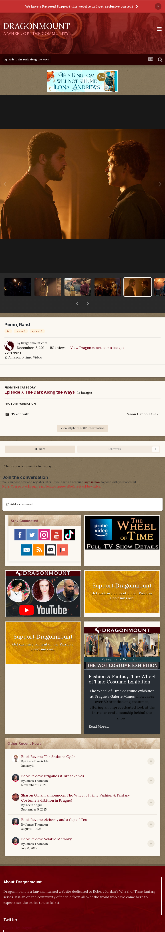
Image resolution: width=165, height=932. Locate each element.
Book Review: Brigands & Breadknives (52, 764)
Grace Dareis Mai (37, 750)
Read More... (99, 715)
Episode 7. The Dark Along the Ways (39, 380)
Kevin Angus (33, 793)
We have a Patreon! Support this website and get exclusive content (79, 6)
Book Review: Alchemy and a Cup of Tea (54, 808)
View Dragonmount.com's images (97, 336)
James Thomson (36, 769)
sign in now (92, 470)
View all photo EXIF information (83, 416)
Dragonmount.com (34, 331)
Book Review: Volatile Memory (46, 827)
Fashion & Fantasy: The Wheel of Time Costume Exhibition (122, 667)
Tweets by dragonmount (23, 916)
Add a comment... (20, 493)
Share (39, 437)
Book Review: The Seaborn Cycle (48, 745)
